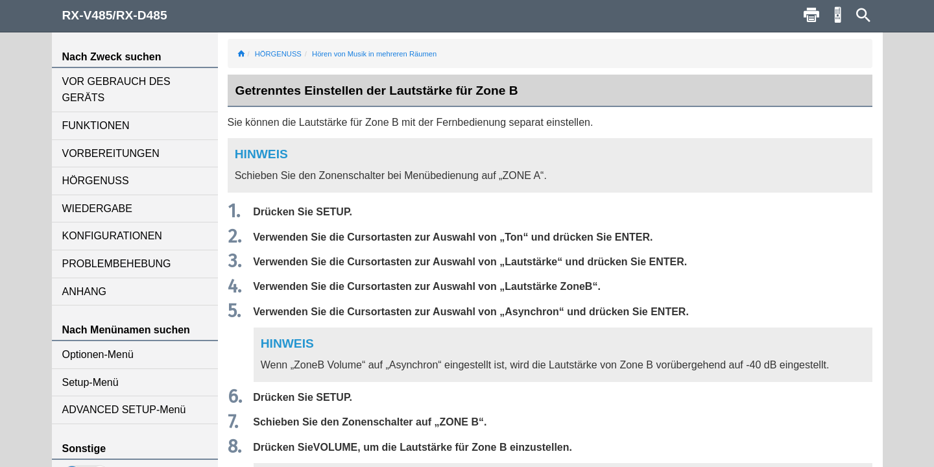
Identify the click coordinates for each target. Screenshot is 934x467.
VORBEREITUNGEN (111, 153)
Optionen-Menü (98, 354)
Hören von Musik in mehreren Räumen (374, 54)
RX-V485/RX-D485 (114, 15)
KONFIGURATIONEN (112, 235)
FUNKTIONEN (96, 125)
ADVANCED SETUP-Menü (124, 409)
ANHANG (84, 291)
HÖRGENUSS (95, 180)
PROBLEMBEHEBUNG (116, 263)
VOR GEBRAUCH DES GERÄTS (116, 90)
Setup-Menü (90, 382)
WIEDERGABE (97, 208)
